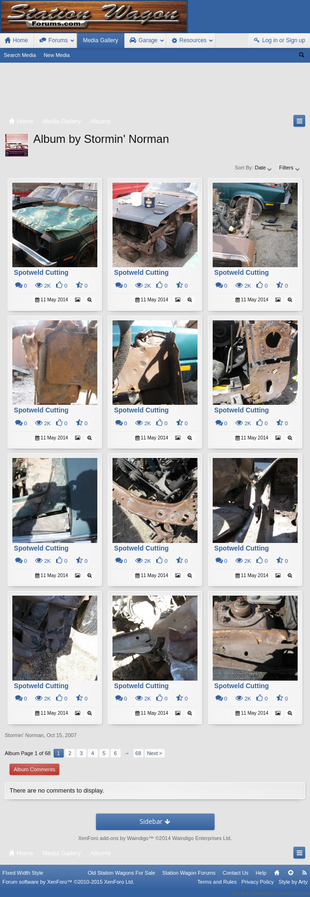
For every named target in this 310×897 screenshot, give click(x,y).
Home (276, 879)
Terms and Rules (217, 888)
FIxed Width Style (22, 879)
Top (290, 879)
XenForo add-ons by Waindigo (113, 838)
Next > (154, 753)
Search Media (20, 55)
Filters (290, 167)
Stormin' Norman (24, 735)
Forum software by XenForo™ (68, 888)
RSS (304, 879)
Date (264, 167)
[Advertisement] (155, 90)
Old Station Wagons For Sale (121, 879)
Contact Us (235, 879)
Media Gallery (100, 40)
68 (138, 753)
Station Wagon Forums (189, 879)
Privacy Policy (257, 888)
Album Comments (34, 769)
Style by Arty (293, 888)
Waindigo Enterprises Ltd (201, 838)
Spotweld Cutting (41, 272)
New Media (57, 55)
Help (260, 879)
